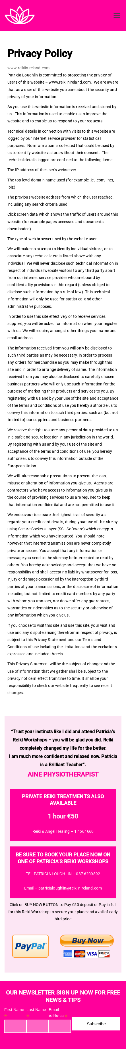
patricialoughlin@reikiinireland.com (70, 888)
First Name (14, 1013)
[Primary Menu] (116, 16)
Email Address (58, 1013)
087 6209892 (88, 874)
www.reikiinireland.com (28, 68)
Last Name (36, 1013)
